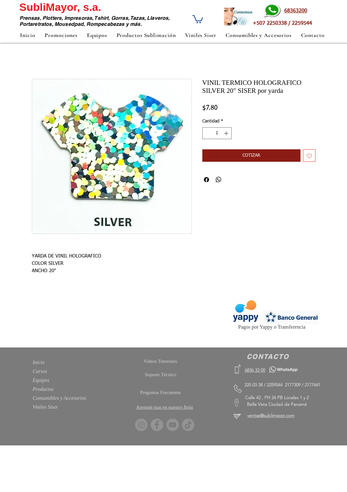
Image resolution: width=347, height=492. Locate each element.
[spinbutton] (217, 133)
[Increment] (227, 133)
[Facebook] (157, 425)
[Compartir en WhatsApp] (218, 179)
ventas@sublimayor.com (270, 415)
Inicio (39, 362)
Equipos (41, 380)
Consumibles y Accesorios (59, 398)
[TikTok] (188, 425)
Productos (43, 389)
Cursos (40, 371)
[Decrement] (207, 133)
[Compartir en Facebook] (206, 179)
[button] (197, 18)
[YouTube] (172, 425)
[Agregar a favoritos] (309, 155)
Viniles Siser (45, 407)
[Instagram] (141, 425)
